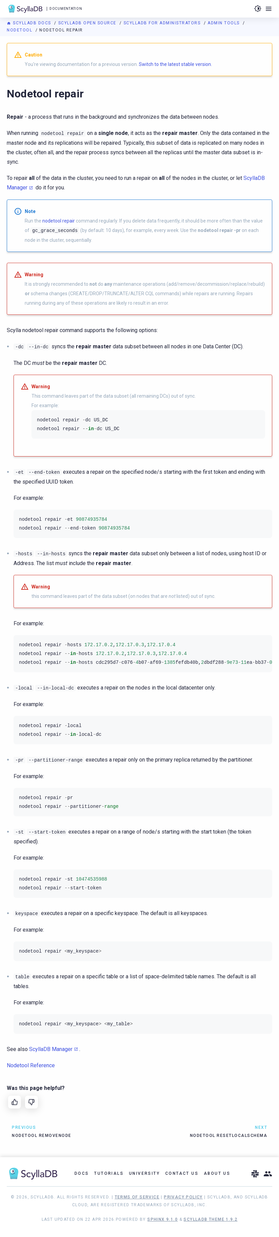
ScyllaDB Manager (50, 1049)
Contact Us (181, 1173)
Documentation (65, 8)
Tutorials (109, 1173)
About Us (217, 1173)
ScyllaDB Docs (29, 23)
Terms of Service (137, 1197)
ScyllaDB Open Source (88, 23)
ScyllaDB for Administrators (163, 23)
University (144, 1173)
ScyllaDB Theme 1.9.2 (210, 1219)
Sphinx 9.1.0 (162, 1219)
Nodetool (20, 30)
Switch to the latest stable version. (175, 64)
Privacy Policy (183, 1197)
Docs (81, 1173)
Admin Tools (224, 23)
